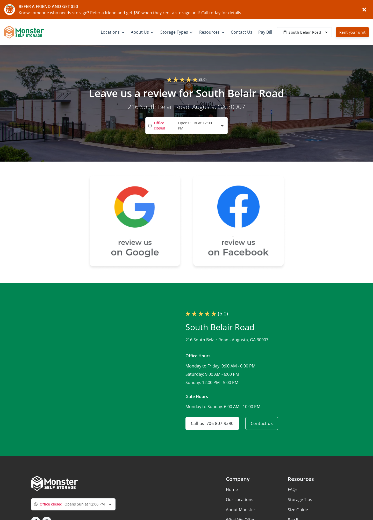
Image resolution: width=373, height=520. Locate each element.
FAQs (293, 489)
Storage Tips (300, 499)
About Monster (240, 509)
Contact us (262, 423)
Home (232, 489)
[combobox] (186, 125)
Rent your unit (352, 32)
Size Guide (298, 509)
